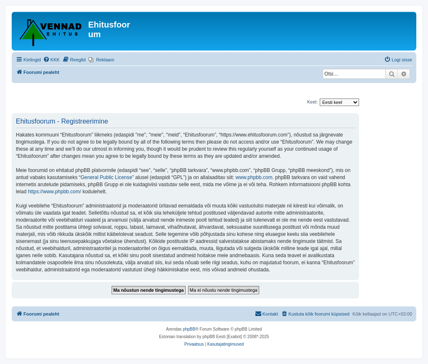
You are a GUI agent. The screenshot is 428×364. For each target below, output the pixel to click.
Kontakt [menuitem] (266, 313)
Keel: (312, 101)
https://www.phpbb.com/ (54, 192)
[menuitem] (51, 60)
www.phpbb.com (254, 177)
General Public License (106, 177)
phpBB (189, 329)
